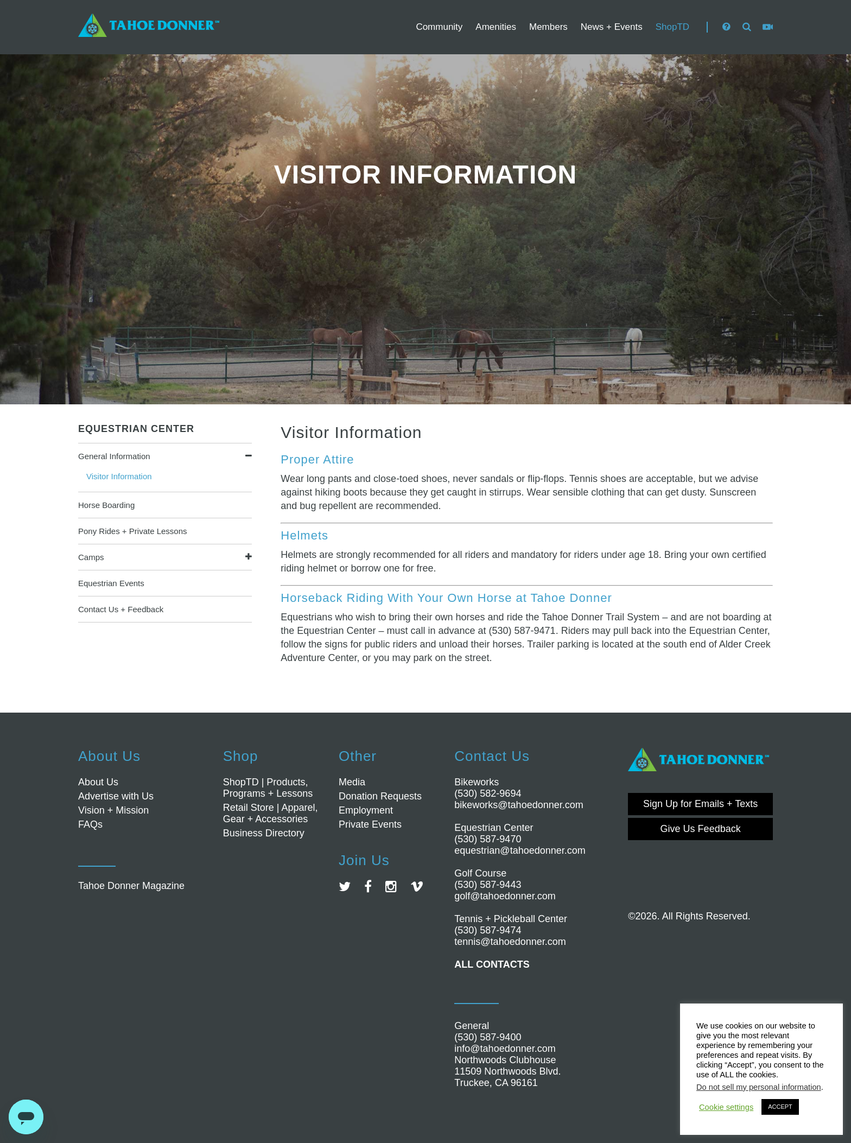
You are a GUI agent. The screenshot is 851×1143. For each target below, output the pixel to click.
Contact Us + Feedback (120, 609)
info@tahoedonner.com (504, 1048)
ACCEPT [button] (780, 1106)
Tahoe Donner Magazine (131, 885)
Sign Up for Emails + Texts (700, 803)
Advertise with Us (116, 796)
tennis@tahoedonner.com (510, 941)
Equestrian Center (136, 428)
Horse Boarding (106, 505)
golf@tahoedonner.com (504, 896)
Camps (91, 557)
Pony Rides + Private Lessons (132, 531)
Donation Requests (380, 796)
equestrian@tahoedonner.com (519, 850)
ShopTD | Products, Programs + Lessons (268, 788)
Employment (366, 810)
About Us (98, 782)
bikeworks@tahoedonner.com (518, 804)
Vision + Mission (113, 810)
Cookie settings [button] (726, 1107)
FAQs (90, 824)
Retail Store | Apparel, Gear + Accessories (270, 813)
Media (352, 782)
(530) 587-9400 (487, 1037)
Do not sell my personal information (758, 1087)
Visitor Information (119, 476)
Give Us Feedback (701, 828)
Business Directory (263, 833)
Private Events (370, 824)
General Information (114, 456)
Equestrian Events (111, 583)
